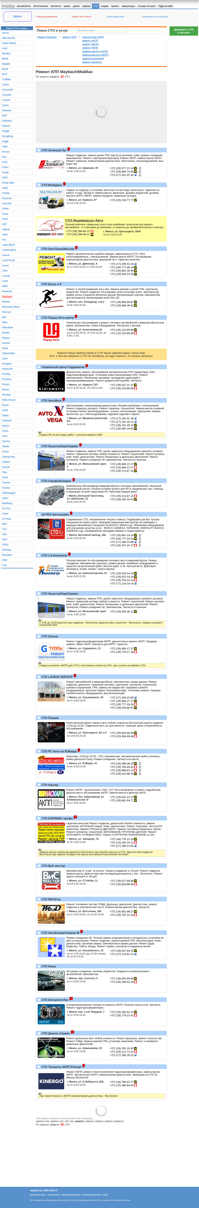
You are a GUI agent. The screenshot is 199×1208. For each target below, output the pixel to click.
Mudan (6, 332)
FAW (5, 146)
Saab (5, 410)
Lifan (5, 270)
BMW (5, 58)
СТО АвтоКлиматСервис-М (60, 932)
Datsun (6, 125)
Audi (4, 48)
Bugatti (6, 63)
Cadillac (6, 79)
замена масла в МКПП (95, 54)
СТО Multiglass (51, 185)
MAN (5, 286)
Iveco (5, 218)
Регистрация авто (115, 16)
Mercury (6, 312)
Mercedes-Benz (11, 306)
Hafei (5, 187)
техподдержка (53, 1194)
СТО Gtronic (49, 636)
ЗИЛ (4, 539)
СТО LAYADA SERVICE (57, 676)
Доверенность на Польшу (154, 16)
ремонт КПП (69, 37)
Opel (5, 358)
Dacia (5, 105)
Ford (4, 162)
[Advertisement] (184, 90)
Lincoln (6, 275)
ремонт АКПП (90, 40)
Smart (5, 451)
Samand (6, 420)
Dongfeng (7, 136)
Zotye (5, 513)
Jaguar (6, 229)
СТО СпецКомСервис (56, 481)
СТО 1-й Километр (54, 555)
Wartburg (7, 503)
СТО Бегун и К (51, 284)
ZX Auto (6, 518)
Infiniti (5, 208)
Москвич (7, 554)
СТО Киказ (48, 966)
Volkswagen (9, 492)
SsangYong (8, 456)
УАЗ (4, 565)
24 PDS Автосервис (55, 514)
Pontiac (6, 374)
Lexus (5, 265)
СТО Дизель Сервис (55, 1033)
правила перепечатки (71, 1194)
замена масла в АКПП (95, 51)
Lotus (5, 280)
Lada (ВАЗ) (8, 244)
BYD (4, 74)
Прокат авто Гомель (81, 16)
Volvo (5, 498)
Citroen (6, 100)
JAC (4, 224)
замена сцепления (93, 58)
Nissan (6, 337)
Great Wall (8, 182)
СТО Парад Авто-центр (57, 317)
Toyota (5, 487)
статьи (105, 1194)
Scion (5, 430)
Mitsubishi (7, 327)
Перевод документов (46, 16)
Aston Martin (9, 43)
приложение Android (91, 1194)
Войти (18, 16)
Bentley (6, 53)
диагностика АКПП (93, 37)
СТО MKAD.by (51, 899)
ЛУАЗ (5, 544)
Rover (5, 405)
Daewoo (6, 110)
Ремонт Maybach (47, 37)
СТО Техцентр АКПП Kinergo (61, 1066)
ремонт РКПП (90, 47)
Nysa (5, 348)
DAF (4, 115)
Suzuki (6, 467)
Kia (4, 239)
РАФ (4, 560)
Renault (6, 394)
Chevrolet (7, 89)
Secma (6, 441)
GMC (5, 177)
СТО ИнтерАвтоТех (54, 999)
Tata (4, 472)
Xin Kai (6, 508)
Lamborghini (9, 249)
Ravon (5, 389)
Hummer (7, 198)
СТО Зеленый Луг (53, 150)
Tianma (6, 482)
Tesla (5, 477)
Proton (5, 384)
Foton (5, 167)
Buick (5, 69)
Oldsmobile (8, 353)
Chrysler (6, 94)
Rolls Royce (9, 399)
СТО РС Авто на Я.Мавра (59, 751)
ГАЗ (4, 529)
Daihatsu (7, 120)
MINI (5, 322)
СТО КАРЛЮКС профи (57, 818)
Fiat (4, 156)
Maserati (7, 291)
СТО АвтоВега (51, 400)
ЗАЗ (4, 534)
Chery (5, 84)
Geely (5, 172)
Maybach (7, 296)
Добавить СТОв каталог (183, 31)
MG (4, 317)
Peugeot (6, 363)
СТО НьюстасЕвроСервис (59, 446)
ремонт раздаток (91, 62)
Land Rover (8, 260)
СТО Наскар (49, 784)
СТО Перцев (50, 717)
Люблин (6, 549)
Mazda (6, 301)
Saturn (5, 425)
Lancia (5, 255)
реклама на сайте (38, 1194)
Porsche (6, 379)
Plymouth (7, 368)
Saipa (5, 415)
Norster (6, 343)
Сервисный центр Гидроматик (63, 367)
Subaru (6, 461)
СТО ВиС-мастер (53, 865)
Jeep (5, 234)
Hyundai (6, 203)
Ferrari (5, 151)
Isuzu (5, 213)
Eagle (5, 141)
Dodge (5, 131)
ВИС (5, 523)
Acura (5, 32)
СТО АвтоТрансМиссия (57, 248)
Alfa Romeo (8, 38)
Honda (5, 193)
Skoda (5, 446)
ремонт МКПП (90, 44)
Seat (4, 436)
